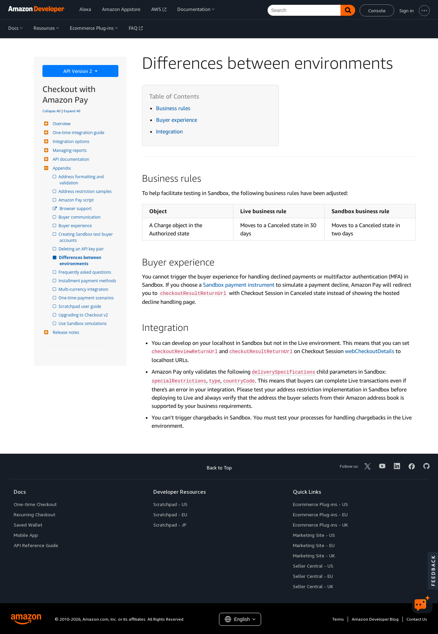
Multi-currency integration (84, 289)
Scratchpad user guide (80, 306)
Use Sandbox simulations (83, 323)
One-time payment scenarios (87, 298)
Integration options (70, 141)
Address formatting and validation (82, 180)
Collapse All (51, 111)
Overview (60, 124)
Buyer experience (76, 226)
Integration (169, 131)
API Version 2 (78, 71)
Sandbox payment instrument (238, 284)
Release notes (65, 332)
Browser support (76, 208)
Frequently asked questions (85, 272)
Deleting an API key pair (82, 249)
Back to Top (219, 467)
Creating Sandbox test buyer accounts (87, 237)
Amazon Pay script (77, 200)
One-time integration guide (77, 132)
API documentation (70, 159)
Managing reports (69, 150)
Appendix (61, 168)
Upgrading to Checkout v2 (84, 315)
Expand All (72, 111)
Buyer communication (80, 217)
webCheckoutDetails (369, 351)
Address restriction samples (86, 191)
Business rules (173, 108)
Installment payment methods (88, 281)
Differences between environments (81, 261)
